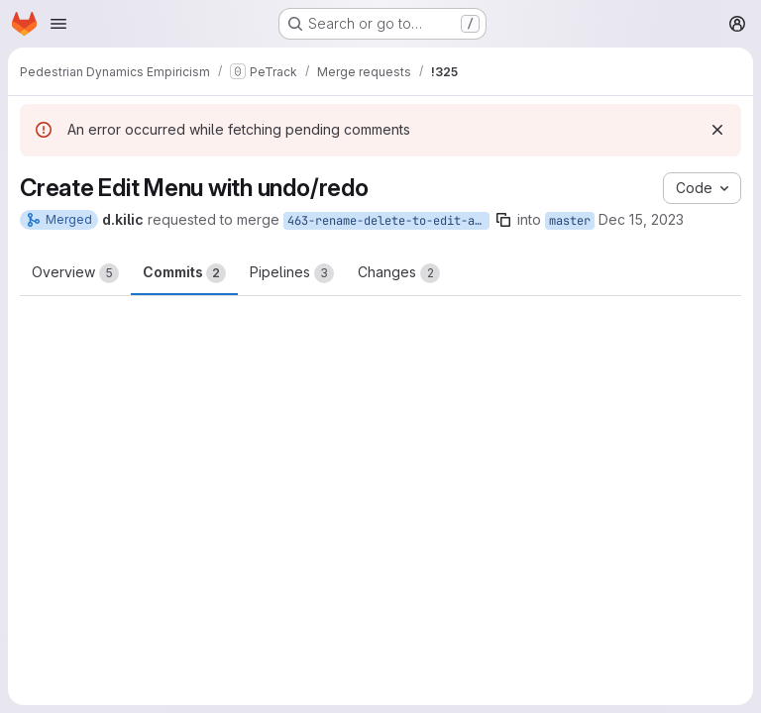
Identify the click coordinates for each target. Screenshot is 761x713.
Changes (399, 273)
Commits (184, 273)
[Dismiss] (717, 130)
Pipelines (292, 273)
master (570, 221)
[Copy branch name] (503, 220)
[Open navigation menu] (58, 24)
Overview (75, 273)
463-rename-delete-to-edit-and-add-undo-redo (388, 221)
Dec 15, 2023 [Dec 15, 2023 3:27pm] (641, 219)
